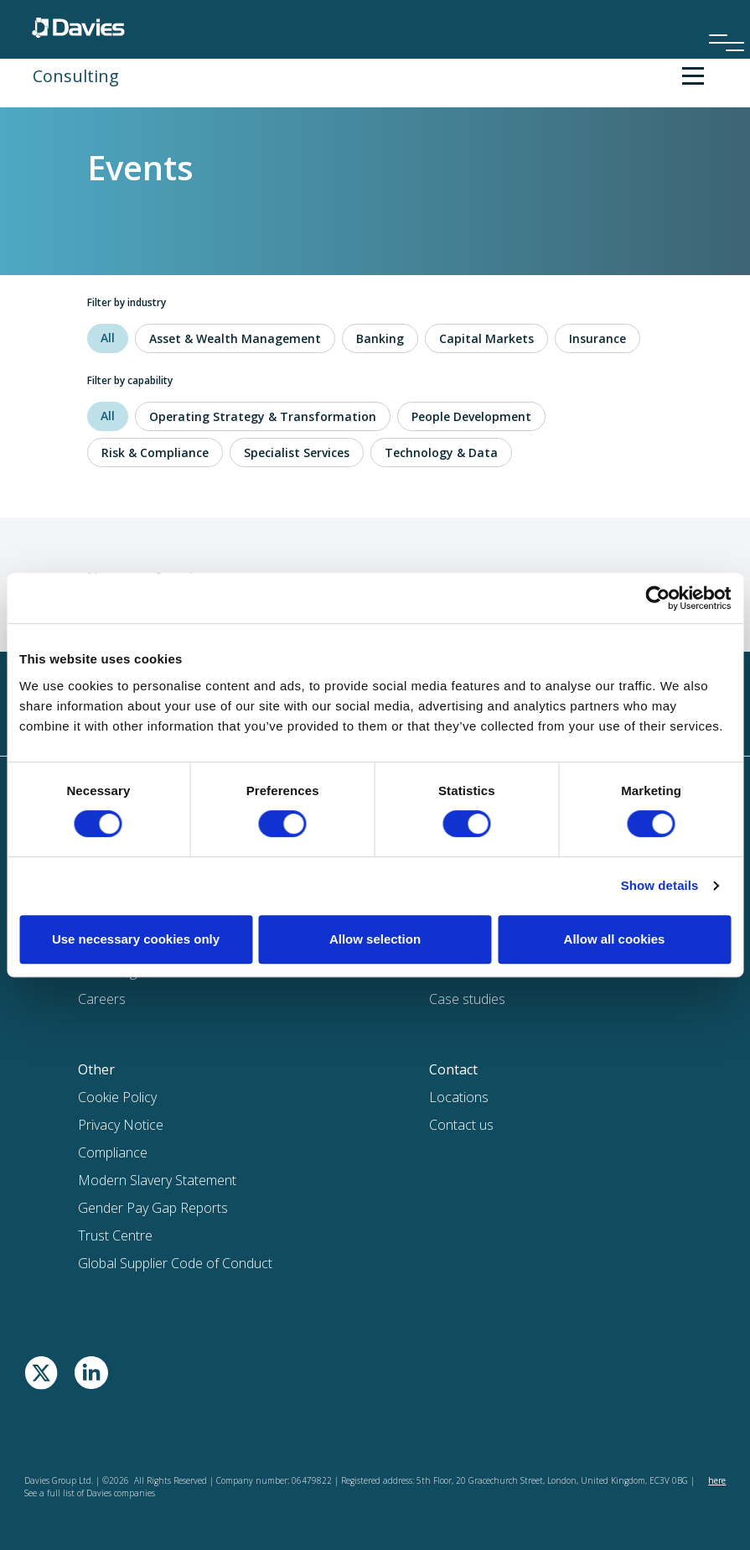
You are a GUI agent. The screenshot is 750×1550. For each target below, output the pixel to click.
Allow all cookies (614, 939)
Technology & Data (441, 452)
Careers (102, 999)
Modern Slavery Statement (157, 1180)
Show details (660, 885)
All (108, 338)
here (717, 1480)
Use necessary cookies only (136, 939)
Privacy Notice (120, 1125)
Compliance (112, 1152)
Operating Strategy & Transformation (262, 416)
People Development (471, 416)
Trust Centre (115, 1235)
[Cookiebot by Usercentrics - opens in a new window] (657, 598)
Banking (380, 338)
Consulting (76, 76)
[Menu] (720, 20)
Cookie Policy (117, 1097)
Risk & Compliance (155, 452)
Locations (459, 1097)
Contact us (461, 1125)
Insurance (597, 338)
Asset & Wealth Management (235, 338)
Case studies (467, 999)
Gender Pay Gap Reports (153, 1208)
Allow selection (375, 939)
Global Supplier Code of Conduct (175, 1263)
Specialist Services (296, 452)
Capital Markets (486, 338)
